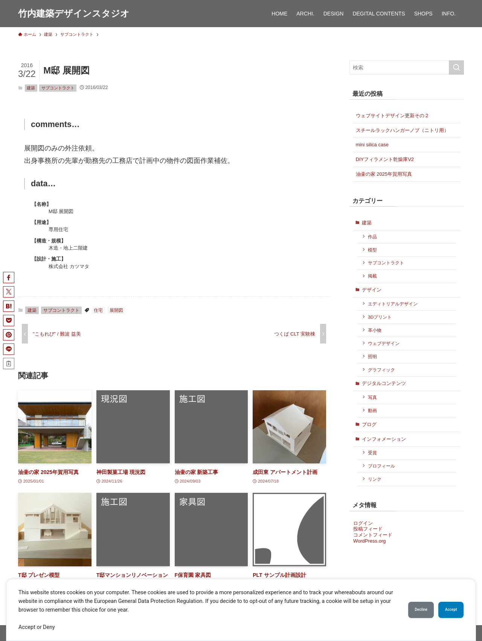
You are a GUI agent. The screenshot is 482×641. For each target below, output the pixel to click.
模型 (372, 249)
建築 (31, 88)
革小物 (374, 330)
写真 (372, 397)
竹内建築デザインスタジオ (74, 13)
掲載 (372, 275)
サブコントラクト (58, 88)
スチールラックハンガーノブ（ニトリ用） (402, 130)
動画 (372, 410)
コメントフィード (372, 535)
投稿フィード (368, 529)
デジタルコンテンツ (384, 383)
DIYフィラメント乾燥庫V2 (385, 159)
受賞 (372, 452)
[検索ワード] (406, 67)
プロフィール (381, 465)
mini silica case (372, 144)
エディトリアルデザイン (393, 303)
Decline (406, 610)
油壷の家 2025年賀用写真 (384, 174)
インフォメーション (384, 439)
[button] (8, 277)
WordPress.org (369, 541)
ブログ (369, 424)
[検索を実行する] (456, 67)
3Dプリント (380, 316)
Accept (446, 610)
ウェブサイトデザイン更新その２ (392, 115)
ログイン (363, 523)
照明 (372, 356)
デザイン (371, 290)
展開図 (116, 310)
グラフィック (381, 369)
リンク (374, 479)
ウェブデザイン (384, 343)
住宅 (98, 310)
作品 (372, 236)
